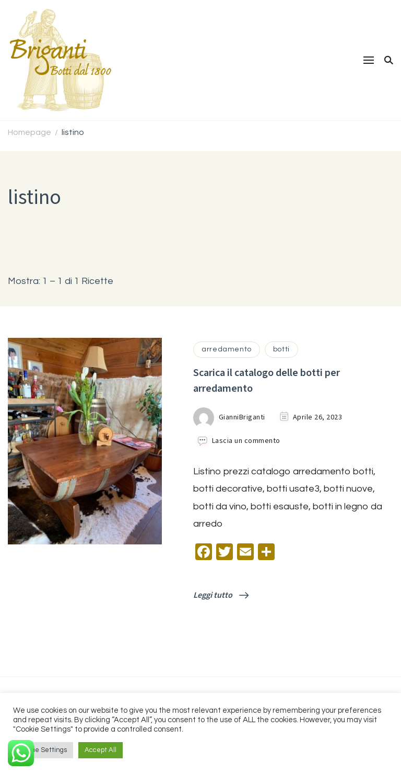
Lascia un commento (246, 441)
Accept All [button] (100, 750)
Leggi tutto (221, 595)
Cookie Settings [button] (43, 750)
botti (281, 349)
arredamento (227, 349)
